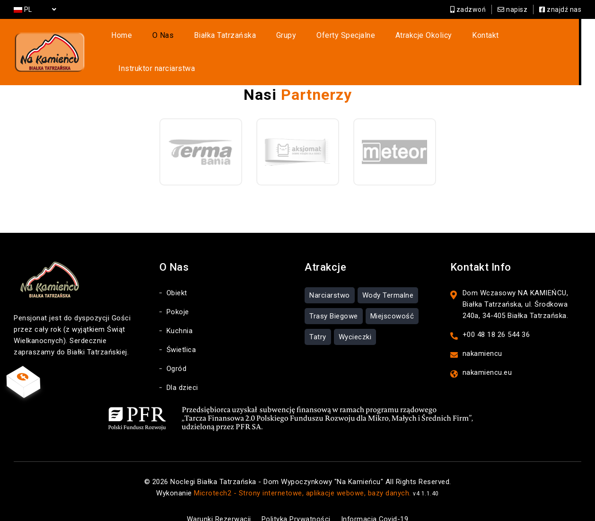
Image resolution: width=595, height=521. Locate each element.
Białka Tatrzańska (225, 38)
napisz (512, 9)
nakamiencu (482, 335)
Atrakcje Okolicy (406, 38)
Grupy (281, 38)
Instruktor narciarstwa (528, 38)
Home (133, 38)
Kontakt (462, 38)
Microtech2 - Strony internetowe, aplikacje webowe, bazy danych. (302, 475)
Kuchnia (179, 313)
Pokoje (177, 294)
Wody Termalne (388, 277)
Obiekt (176, 275)
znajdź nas (560, 9)
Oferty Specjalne (334, 38)
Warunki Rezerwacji (217, 501)
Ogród (176, 350)
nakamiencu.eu (487, 354)
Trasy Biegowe (333, 298)
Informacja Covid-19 (375, 501)
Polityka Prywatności (295, 501)
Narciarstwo (329, 277)
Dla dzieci (182, 369)
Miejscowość (392, 298)
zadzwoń (468, 9)
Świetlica (181, 331)
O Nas (169, 38)
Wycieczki (355, 319)
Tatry (317, 319)
